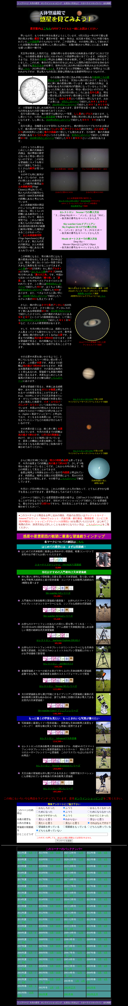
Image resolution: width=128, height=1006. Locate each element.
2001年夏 (43, 994)
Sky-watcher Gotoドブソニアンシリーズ (58, 710)
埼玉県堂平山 (76, 206)
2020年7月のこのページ (35, 296)
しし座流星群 (48, 117)
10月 (58, 852)
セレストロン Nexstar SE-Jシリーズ (58, 686)
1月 (65, 856)
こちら (47, 28)
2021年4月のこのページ (64, 104)
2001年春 (68, 994)
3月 (100, 852)
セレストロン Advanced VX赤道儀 (58, 738)
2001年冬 (91, 987)
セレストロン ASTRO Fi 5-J (58, 664)
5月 (88, 856)
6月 (30, 852)
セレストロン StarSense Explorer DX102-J (58, 640)
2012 (53, 311)
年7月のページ (63, 311)
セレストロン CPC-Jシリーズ (58, 788)
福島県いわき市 (84, 293)
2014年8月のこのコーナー (34, 320)
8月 (23, 856)
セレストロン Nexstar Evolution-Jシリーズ (58, 765)
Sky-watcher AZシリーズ (58, 593)
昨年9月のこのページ (32, 290)
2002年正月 (69, 987)
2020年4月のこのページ (58, 120)
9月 (52, 852)
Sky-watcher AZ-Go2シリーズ (58, 616)
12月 (81, 852)
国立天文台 (38, 65)
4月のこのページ (70, 101)
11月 (40, 856)
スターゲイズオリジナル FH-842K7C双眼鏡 (58, 564)
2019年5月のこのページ (42, 138)
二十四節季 (33, 41)
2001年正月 (92, 994)
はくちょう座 (38, 271)
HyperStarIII (85, 201)
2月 (71, 862)
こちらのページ (68, 478)
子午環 (42, 59)
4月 (105, 852)
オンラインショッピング (88, 798)
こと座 (21, 268)
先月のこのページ (81, 135)
